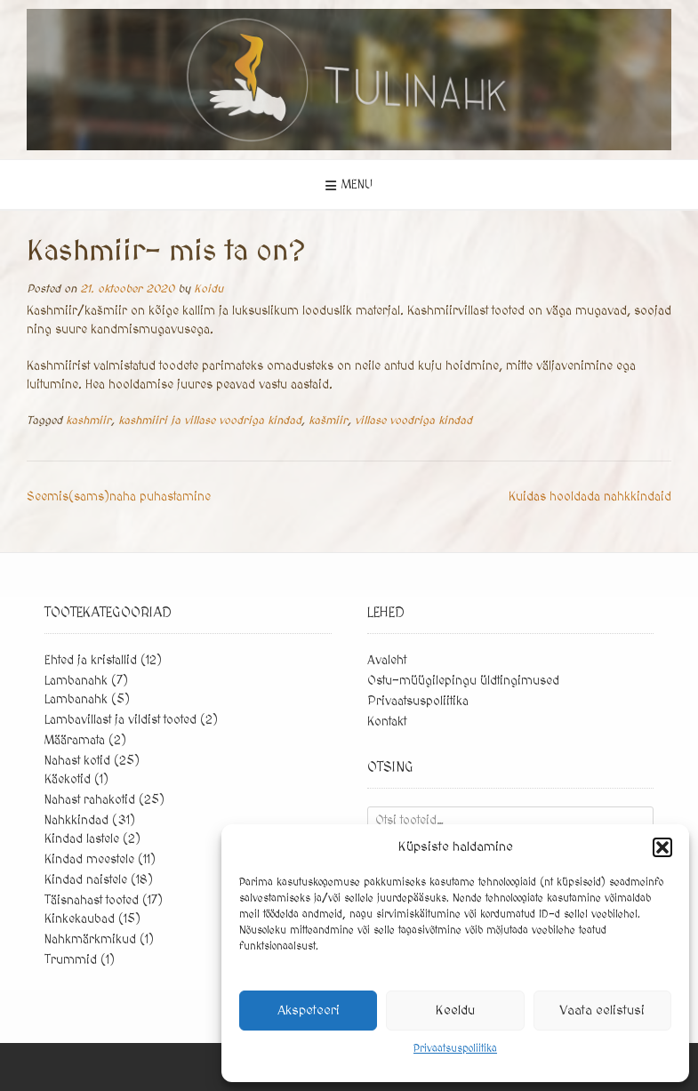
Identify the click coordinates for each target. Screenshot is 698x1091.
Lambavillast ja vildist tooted (120, 720)
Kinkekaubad (79, 919)
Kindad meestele (89, 860)
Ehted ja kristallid (90, 661)
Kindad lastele (81, 839)
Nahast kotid (77, 761)
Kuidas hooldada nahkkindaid (590, 497)
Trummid (70, 960)
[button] (662, 847)
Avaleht (386, 661)
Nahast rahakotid (89, 800)
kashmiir (88, 420)
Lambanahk (76, 681)
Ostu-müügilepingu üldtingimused (463, 681)
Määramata (74, 741)
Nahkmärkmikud (90, 940)
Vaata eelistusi (602, 1010)
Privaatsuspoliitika (455, 1049)
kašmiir (328, 420)
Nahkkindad (76, 821)
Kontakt (386, 722)
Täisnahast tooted (91, 901)
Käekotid (67, 780)
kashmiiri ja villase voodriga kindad (209, 420)
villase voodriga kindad (413, 420)
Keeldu (455, 1010)
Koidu (208, 289)
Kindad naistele (85, 880)
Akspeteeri (308, 1010)
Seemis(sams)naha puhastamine (119, 497)
